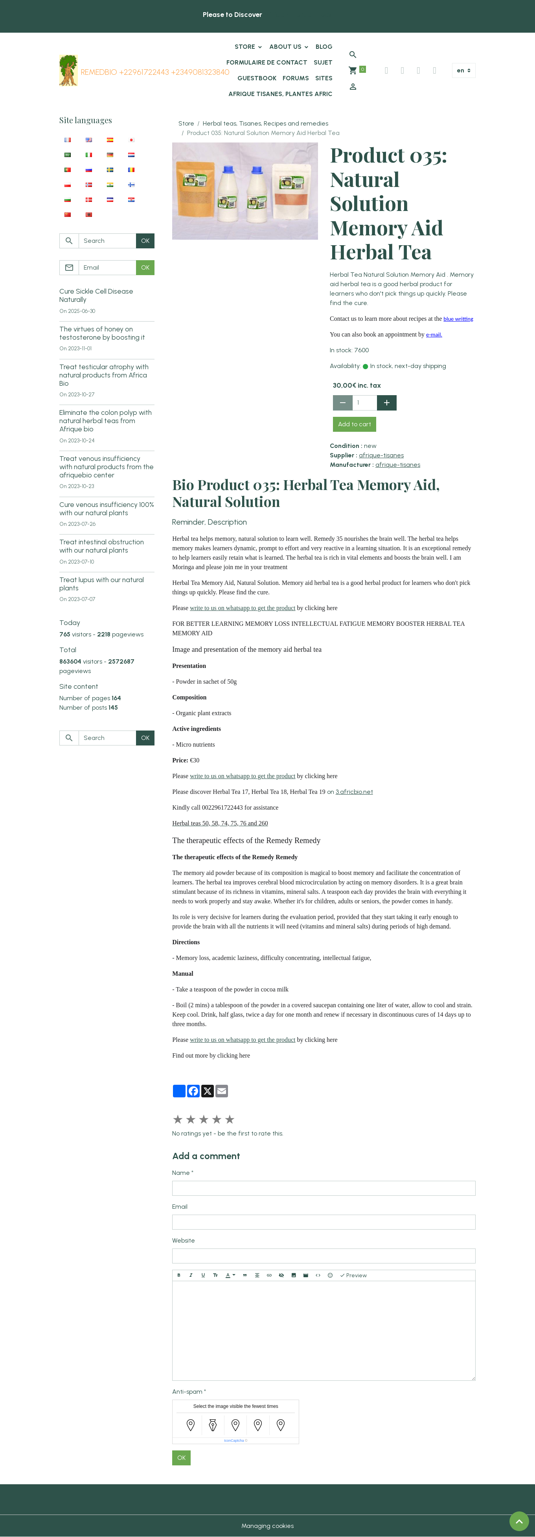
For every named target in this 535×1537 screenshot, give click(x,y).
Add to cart (354, 424)
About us (286, 46)
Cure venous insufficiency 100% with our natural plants (106, 508)
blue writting (458, 318)
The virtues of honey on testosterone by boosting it (102, 333)
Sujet (323, 62)
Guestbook (256, 78)
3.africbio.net (354, 791)
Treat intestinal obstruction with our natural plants (101, 546)
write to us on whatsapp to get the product (242, 608)
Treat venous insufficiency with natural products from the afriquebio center (106, 466)
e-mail (433, 334)
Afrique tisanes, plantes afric (280, 94)
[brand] (135, 70)
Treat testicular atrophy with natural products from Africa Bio (104, 375)
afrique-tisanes (381, 455)
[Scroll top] (519, 1521)
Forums (296, 78)
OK (181, 1457)
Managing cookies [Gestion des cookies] (267, 1526)
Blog (324, 46)
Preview (353, 1275)
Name (181, 1172)
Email (180, 1206)
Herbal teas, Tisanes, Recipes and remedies (265, 123)
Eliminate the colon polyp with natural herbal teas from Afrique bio (105, 420)
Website (183, 1240)
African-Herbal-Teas (298, 14)
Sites (324, 78)
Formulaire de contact (266, 62)
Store (246, 46)
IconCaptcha (234, 1441)
